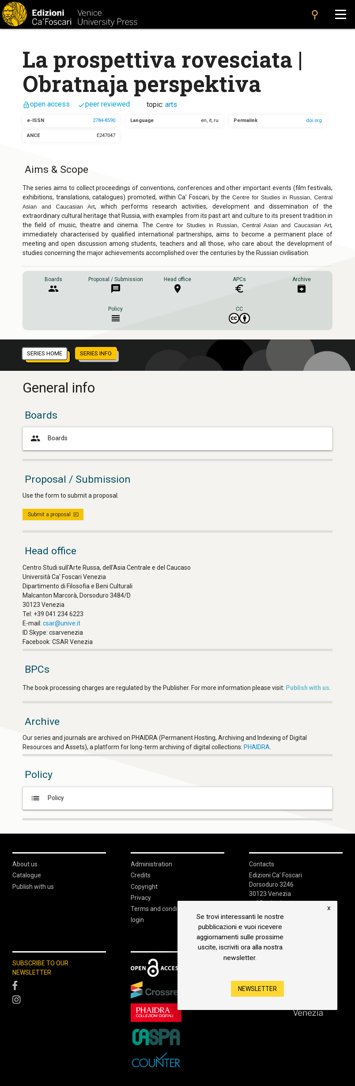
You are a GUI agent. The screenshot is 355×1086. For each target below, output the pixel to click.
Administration (151, 864)
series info (96, 353)
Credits (141, 875)
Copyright (144, 886)
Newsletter (257, 988)
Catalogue (26, 875)
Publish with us (33, 886)
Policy (46, 798)
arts (171, 104)
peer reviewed (104, 104)
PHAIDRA (257, 747)
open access (46, 104)
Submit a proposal (53, 514)
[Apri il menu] (340, 14)
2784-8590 (104, 120)
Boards (48, 438)
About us (25, 864)
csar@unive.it (61, 623)
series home (44, 353)
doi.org (314, 120)
